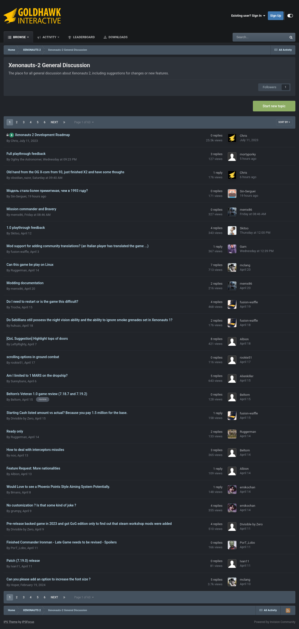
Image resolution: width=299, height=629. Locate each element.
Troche (15, 307)
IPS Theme (11, 622)
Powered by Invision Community (274, 622)
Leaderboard (83, 37)
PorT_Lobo (18, 548)
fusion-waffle (20, 251)
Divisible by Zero (22, 418)
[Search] (248, 37)
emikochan (247, 487)
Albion (244, 339)
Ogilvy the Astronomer (26, 159)
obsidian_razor (21, 178)
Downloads (118, 37)
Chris (14, 141)
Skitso (15, 233)
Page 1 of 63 (83, 122)
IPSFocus (28, 622)
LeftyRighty (18, 344)
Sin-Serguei (18, 196)
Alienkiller (246, 376)
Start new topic (274, 106)
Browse (19, 37)
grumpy (16, 511)
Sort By (284, 122)
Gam (243, 246)
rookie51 (17, 362)
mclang (245, 265)
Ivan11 (15, 566)
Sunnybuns (18, 381)
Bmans (15, 492)
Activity (49, 37)
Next (54, 122)
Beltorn (16, 399)
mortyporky (248, 154)
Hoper (15, 585)
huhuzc (16, 325)
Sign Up (275, 15)
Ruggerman (19, 270)
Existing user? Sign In (248, 15)
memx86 (17, 215)
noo (13, 455)
